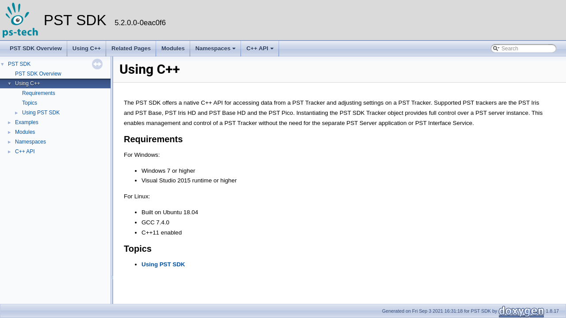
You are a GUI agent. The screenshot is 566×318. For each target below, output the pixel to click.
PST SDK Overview (36, 48)
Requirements (38, 93)
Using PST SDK (41, 113)
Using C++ (87, 48)
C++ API (259, 48)
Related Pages (131, 48)
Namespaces (215, 48)
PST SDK (19, 64)
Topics (29, 103)
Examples (26, 122)
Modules (173, 48)
